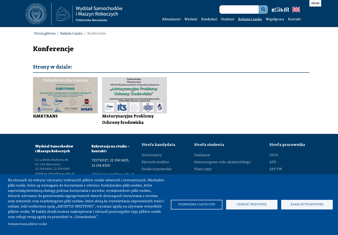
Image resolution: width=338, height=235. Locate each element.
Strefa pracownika (287, 145)
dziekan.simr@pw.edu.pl (55, 174)
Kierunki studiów (155, 162)
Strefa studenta (209, 145)
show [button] (315, 3)
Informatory (152, 155)
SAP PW (275, 169)
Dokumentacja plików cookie (27, 224)
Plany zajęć (203, 169)
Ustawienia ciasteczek (196, 204)
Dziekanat (202, 155)
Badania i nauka (250, 19)
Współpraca (275, 19)
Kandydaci (209, 19)
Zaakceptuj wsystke (306, 204)
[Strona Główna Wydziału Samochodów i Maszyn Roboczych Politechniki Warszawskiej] (89, 14)
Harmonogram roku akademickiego (222, 162)
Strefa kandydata (158, 145)
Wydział (190, 19)
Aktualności (171, 19)
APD (272, 162)
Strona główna (44, 33)
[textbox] (38, 14)
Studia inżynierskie (157, 169)
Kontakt (294, 19)
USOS (273, 155)
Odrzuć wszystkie (252, 204)
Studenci (227, 19)
